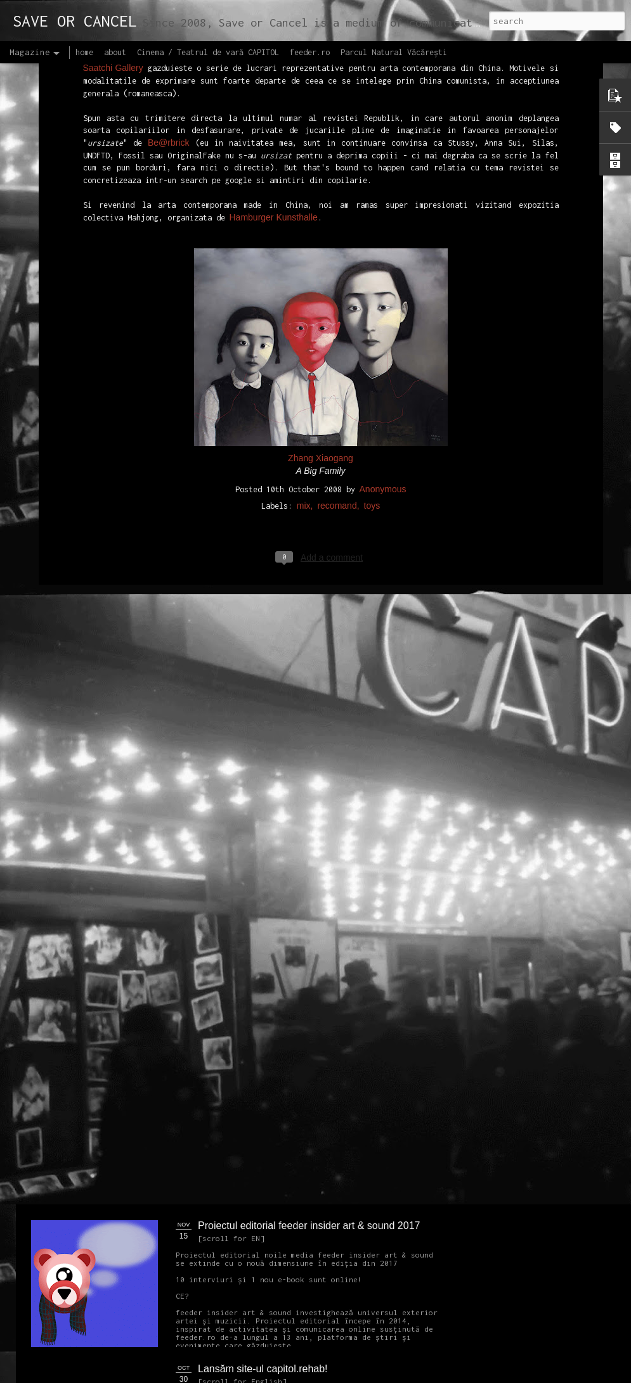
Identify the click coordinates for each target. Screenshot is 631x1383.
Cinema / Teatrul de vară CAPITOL (208, 52)
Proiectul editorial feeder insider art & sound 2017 (309, 1225)
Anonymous (383, 291)
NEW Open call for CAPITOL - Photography (151, 969)
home (84, 52)
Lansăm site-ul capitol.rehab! (263, 1368)
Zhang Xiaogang (320, 260)
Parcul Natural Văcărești (394, 52)
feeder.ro (310, 52)
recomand (336, 308)
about (115, 52)
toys (372, 308)
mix (304, 308)
